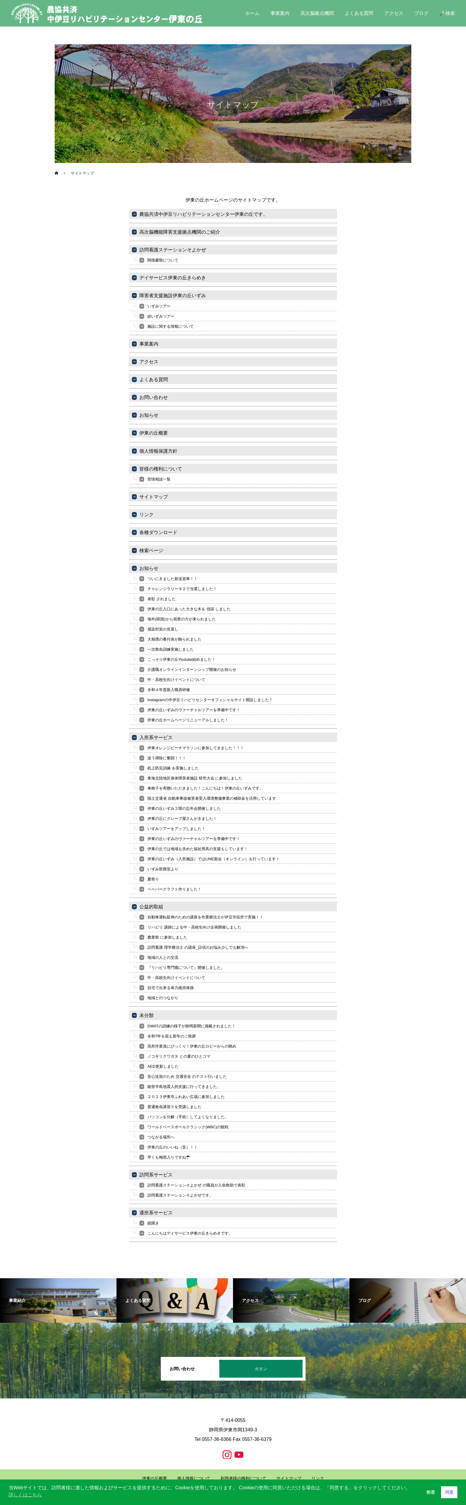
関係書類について (162, 260)
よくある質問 (359, 13)
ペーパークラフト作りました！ (174, 889)
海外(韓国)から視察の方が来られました (181, 619)
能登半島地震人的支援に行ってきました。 (184, 1086)
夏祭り (153, 879)
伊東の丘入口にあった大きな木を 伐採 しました (189, 609)
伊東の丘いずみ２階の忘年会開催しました (184, 808)
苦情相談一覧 (159, 479)
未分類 (146, 1015)
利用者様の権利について (243, 1478)
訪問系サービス (156, 1174)
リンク (146, 514)
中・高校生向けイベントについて (176, 679)
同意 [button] (449, 1492)
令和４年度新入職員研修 (168, 689)
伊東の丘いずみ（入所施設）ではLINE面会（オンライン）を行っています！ (213, 859)
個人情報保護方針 (158, 451)
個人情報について (193, 1478)
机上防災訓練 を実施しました (173, 768)
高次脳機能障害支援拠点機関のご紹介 (179, 232)
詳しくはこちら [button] (25, 1494)
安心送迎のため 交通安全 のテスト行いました (187, 1076)
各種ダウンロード (158, 532)
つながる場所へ (160, 1137)
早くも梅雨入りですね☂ (168, 1157)
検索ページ (151, 550)
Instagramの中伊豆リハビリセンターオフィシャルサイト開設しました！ (210, 700)
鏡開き (153, 1223)
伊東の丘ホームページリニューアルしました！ (188, 720)
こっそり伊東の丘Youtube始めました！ (181, 659)
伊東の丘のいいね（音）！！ (172, 1147)
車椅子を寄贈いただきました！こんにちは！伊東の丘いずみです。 (205, 788)
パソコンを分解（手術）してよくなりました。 (188, 1117)
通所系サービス (156, 1212)
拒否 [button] (430, 1492)
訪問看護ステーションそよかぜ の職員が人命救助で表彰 (196, 1185)
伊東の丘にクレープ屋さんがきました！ (182, 818)
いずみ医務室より (162, 869)
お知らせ (148, 415)
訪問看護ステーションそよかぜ (172, 249)
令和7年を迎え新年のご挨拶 (171, 1036)
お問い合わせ (153, 397)
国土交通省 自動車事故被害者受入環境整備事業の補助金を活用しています (211, 798)
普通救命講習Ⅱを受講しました (174, 1107)
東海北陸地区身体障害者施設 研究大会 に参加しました (194, 778)
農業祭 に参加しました (167, 937)
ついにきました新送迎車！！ (172, 578)
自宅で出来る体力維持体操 (170, 988)
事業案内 (279, 13)
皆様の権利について (160, 468)
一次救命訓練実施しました (170, 649)
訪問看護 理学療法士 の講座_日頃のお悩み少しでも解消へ (197, 947)
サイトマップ (153, 496)
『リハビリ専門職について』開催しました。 (186, 967)
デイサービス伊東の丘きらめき (172, 277)
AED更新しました (163, 1066)
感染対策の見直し (162, 629)
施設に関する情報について (170, 326)
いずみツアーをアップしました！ (176, 828)
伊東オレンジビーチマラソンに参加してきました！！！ (195, 748)
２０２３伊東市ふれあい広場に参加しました (186, 1096)
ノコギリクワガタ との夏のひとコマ (178, 1056)
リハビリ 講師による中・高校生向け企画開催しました (194, 927)
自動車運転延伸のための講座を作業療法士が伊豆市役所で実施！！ (205, 917)
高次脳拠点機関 (317, 13)
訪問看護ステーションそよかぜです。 (180, 1195)
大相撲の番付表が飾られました (174, 639)
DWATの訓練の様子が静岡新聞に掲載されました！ (191, 1026)
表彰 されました (161, 599)
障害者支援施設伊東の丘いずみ (172, 295)
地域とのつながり (162, 998)
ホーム (252, 13)
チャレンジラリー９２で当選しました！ (182, 589)
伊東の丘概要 (153, 432)
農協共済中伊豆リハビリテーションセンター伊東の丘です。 (203, 214)
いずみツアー (159, 306)
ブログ (421, 13)
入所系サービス (156, 737)
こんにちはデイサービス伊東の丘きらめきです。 (189, 1233)
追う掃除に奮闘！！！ (166, 758)
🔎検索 (447, 13)
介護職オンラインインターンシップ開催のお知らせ (191, 669)
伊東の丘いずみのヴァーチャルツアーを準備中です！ (193, 710)
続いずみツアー (160, 316)
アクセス (393, 13)
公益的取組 (151, 906)
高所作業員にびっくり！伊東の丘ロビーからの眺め (191, 1046)
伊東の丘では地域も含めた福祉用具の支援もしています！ (197, 849)
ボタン (261, 1368)
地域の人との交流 (162, 957)
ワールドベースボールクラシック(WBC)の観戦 (188, 1127)
